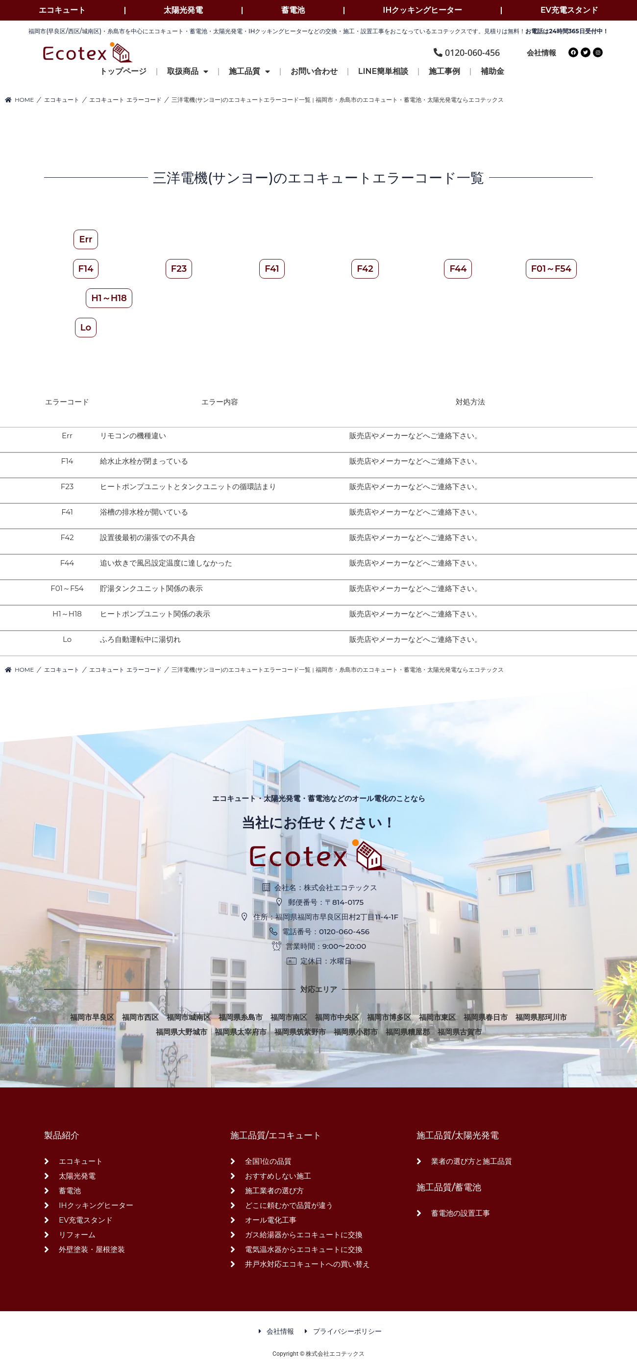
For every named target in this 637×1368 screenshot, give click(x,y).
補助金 (492, 71)
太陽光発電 (183, 10)
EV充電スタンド (569, 10)
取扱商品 (187, 71)
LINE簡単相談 (383, 71)
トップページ (123, 71)
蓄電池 (293, 10)
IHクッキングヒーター (422, 10)
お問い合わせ (314, 71)
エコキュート (62, 10)
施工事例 (444, 71)
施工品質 (249, 71)
